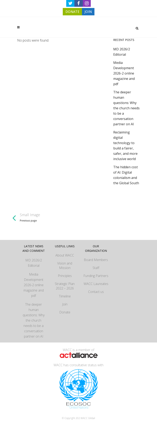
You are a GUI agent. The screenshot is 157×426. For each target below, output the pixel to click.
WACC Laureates (96, 283)
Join (64, 304)
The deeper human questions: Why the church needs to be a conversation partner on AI (126, 108)
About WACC (64, 255)
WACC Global (88, 418)
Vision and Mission (64, 265)
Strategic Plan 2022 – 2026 (65, 285)
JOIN (88, 11)
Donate (64, 312)
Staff (96, 268)
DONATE (72, 11)
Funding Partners (95, 275)
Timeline (65, 296)
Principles (65, 275)
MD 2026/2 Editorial (33, 263)
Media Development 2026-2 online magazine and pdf (124, 73)
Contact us (96, 291)
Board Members (96, 260)
